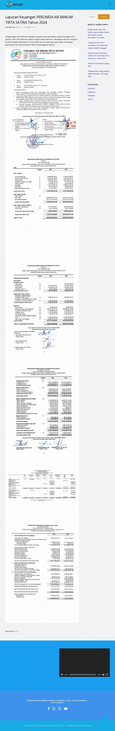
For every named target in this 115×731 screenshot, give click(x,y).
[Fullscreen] (107, 674)
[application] (84, 662)
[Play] (62, 674)
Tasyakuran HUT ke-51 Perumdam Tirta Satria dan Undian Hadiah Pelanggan (97, 45)
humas (33, 27)
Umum (16, 631)
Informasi (91, 88)
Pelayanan (91, 92)
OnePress (70, 726)
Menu (110, 4)
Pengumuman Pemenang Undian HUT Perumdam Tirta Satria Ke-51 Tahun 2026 (98, 56)
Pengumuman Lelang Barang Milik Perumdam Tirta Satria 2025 (98, 74)
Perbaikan (91, 96)
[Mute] (103, 674)
